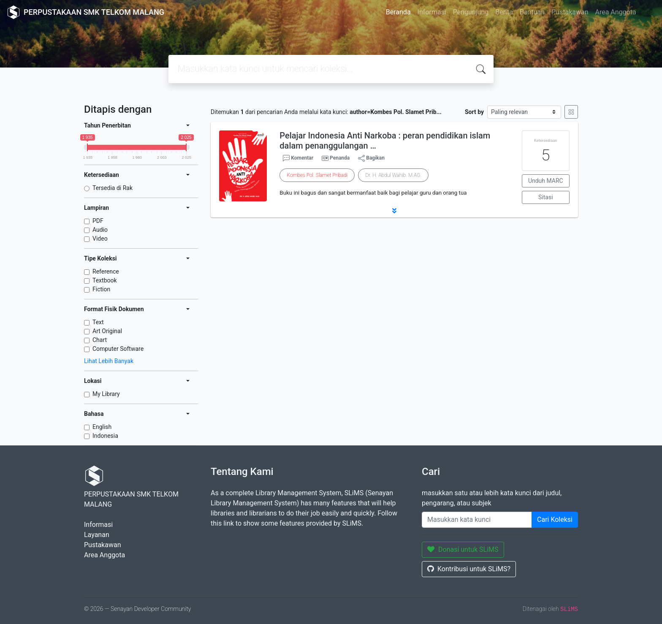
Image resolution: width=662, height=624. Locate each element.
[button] (394, 210)
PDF (97, 220)
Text (98, 322)
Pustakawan (569, 12)
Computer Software (118, 348)
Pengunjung (470, 12)
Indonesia (105, 435)
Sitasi (545, 197)
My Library (106, 394)
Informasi (432, 12)
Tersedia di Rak (112, 187)
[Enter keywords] (477, 520)
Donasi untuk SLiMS (463, 549)
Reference (105, 271)
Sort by (474, 112)
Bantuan (532, 12)
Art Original (107, 331)
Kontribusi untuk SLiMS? (468, 569)
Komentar (298, 158)
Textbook (104, 280)
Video (100, 238)
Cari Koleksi (554, 519)
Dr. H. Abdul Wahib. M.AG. (393, 175)
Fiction (101, 289)
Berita (504, 12)
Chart (99, 339)
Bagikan (371, 158)
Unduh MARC (545, 180)
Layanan (96, 535)
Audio (100, 229)
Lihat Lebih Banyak (108, 361)
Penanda (340, 158)
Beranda (398, 12)
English (101, 426)
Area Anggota (615, 12)
